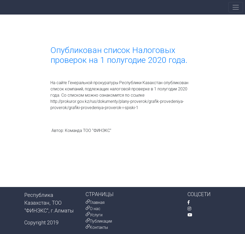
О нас (95, 208)
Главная (97, 202)
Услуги (96, 214)
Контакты (99, 227)
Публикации (101, 221)
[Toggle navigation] (235, 7)
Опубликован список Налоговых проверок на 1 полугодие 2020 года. (119, 55)
